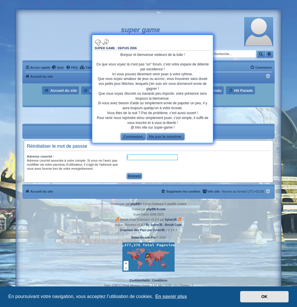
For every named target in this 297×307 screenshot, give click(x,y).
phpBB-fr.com (155, 209)
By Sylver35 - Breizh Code (164, 224)
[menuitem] (58, 67)
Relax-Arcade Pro (143, 237)
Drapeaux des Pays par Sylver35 (142, 230)
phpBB (135, 204)
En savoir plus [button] (171, 296)
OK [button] (264, 296)
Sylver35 (171, 219)
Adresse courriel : (40, 156)
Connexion (133, 136)
